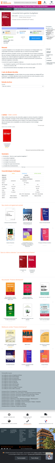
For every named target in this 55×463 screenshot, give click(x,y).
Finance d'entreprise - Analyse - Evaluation (31, 401)
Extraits (3, 84)
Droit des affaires (20, 392)
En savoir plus (41, 125)
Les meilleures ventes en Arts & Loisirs (10, 384)
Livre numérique (22, 438)
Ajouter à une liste (23, 28)
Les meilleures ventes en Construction (10, 378)
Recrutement (31, 434)
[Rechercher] (26, 2)
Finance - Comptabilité (16, 400)
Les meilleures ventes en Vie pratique (10, 385)
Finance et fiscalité (26, 395)
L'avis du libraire (48, 52)
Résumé (48, 49)
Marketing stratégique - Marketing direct (29, 398)
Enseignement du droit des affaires (33, 392)
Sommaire (49, 60)
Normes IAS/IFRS (25, 400)
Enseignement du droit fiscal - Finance (30, 394)
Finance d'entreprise (22, 391)
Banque (23, 403)
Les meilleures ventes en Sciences (9, 381)
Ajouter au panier (36, 38)
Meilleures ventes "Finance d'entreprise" (14, 327)
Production (13, 406)
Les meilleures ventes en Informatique (10, 376)
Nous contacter (22, 439)
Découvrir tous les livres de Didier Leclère (35, 150)
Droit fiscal (18, 394)
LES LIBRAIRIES (13, 430)
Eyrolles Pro (12, 432)
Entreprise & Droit (6, 391)
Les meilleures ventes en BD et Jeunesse (11, 388)
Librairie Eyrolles (13, 431)
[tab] (9, 32)
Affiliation (30, 431)
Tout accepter (21, 458)
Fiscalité (33, 395)
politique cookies (38, 452)
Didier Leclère (15, 15)
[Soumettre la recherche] (39, 2)
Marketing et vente (15, 398)
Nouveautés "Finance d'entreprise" (12, 280)
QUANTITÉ (23, 37)
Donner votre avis (27, 17)
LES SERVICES (31, 430)
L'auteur (48, 58)
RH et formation (14, 397)
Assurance (24, 404)
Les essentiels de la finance (26, 179)
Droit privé (13, 392)
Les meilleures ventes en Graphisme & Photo (12, 375)
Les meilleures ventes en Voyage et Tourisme (12, 387)
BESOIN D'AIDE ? (22, 430)
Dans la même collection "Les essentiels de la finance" (18, 252)
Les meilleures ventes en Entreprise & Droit (11, 379)
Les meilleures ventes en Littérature (10, 382)
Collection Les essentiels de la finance (27, 15)
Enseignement (14, 391)
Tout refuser (35, 458)
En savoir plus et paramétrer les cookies (37, 454)
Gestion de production (21, 406)
